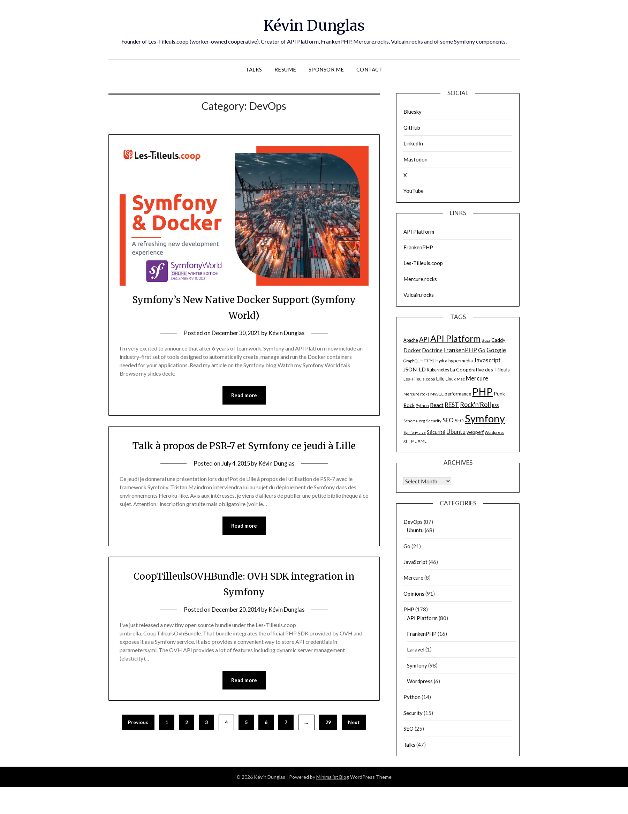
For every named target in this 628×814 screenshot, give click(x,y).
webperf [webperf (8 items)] (475, 432)
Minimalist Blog (332, 777)
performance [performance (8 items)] (458, 394)
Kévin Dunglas (314, 24)
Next (354, 739)
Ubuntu (415, 530)
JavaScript (415, 562)
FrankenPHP (418, 247)
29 (328, 739)
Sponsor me (326, 69)
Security (413, 713)
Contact (369, 69)
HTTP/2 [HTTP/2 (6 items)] (427, 360)
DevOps (413, 522)
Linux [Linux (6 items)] (451, 379)
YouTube (413, 191)
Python (412, 697)
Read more (244, 395)
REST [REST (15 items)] (452, 404)
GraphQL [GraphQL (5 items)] (411, 361)
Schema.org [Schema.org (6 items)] (414, 420)
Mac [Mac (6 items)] (461, 379)
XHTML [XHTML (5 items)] (410, 441)
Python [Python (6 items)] (422, 405)
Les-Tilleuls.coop (423, 263)
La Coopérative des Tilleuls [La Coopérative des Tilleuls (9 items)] (480, 369)
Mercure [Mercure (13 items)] (477, 378)
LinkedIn (413, 143)
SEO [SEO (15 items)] (448, 420)
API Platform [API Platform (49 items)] (455, 338)
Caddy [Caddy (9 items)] (498, 340)
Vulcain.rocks (418, 295)
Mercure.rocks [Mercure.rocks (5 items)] (416, 394)
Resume (285, 69)
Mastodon (415, 159)
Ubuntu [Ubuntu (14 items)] (456, 431)
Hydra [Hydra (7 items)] (441, 360)
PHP (408, 609)
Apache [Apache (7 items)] (410, 340)
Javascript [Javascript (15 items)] (487, 360)
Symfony (417, 665)
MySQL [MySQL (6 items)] (437, 394)
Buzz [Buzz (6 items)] (486, 340)
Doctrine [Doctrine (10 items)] (432, 350)
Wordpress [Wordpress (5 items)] (494, 432)
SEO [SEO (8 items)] (459, 420)
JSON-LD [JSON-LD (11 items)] (414, 369)
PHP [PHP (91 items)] (482, 391)
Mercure (413, 577)
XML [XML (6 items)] (422, 441)
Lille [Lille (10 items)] (440, 378)
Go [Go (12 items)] (481, 350)
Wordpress (420, 681)
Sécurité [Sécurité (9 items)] (436, 432)
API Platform (418, 231)
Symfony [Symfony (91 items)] (485, 418)
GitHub (411, 128)
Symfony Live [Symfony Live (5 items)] (414, 432)
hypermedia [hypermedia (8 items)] (460, 360)
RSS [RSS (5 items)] (495, 405)
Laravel (415, 649)
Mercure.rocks (420, 279)
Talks (253, 69)
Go (406, 546)
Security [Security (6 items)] (433, 420)
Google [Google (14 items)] (496, 350)
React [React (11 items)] (437, 405)
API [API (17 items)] (424, 339)
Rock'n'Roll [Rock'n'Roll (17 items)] (475, 404)
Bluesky (412, 111)
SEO (408, 728)
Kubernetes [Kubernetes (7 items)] (438, 369)
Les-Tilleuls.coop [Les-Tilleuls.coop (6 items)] (419, 379)
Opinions (413, 593)
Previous (138, 739)
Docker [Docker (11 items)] (412, 350)
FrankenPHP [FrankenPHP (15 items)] (460, 350)
